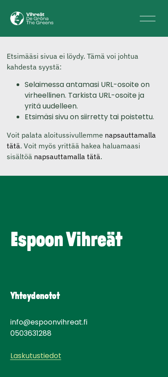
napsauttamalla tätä (67, 156)
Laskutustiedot (35, 356)
